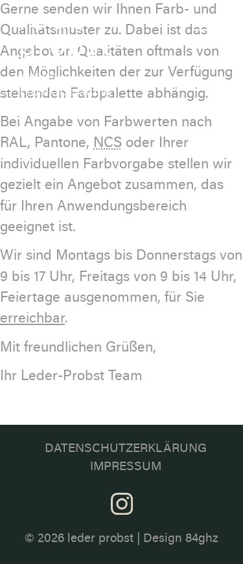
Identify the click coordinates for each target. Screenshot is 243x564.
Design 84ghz (180, 539)
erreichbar (32, 319)
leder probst (100, 539)
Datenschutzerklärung (126, 449)
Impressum (125, 467)
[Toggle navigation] (205, 24)
